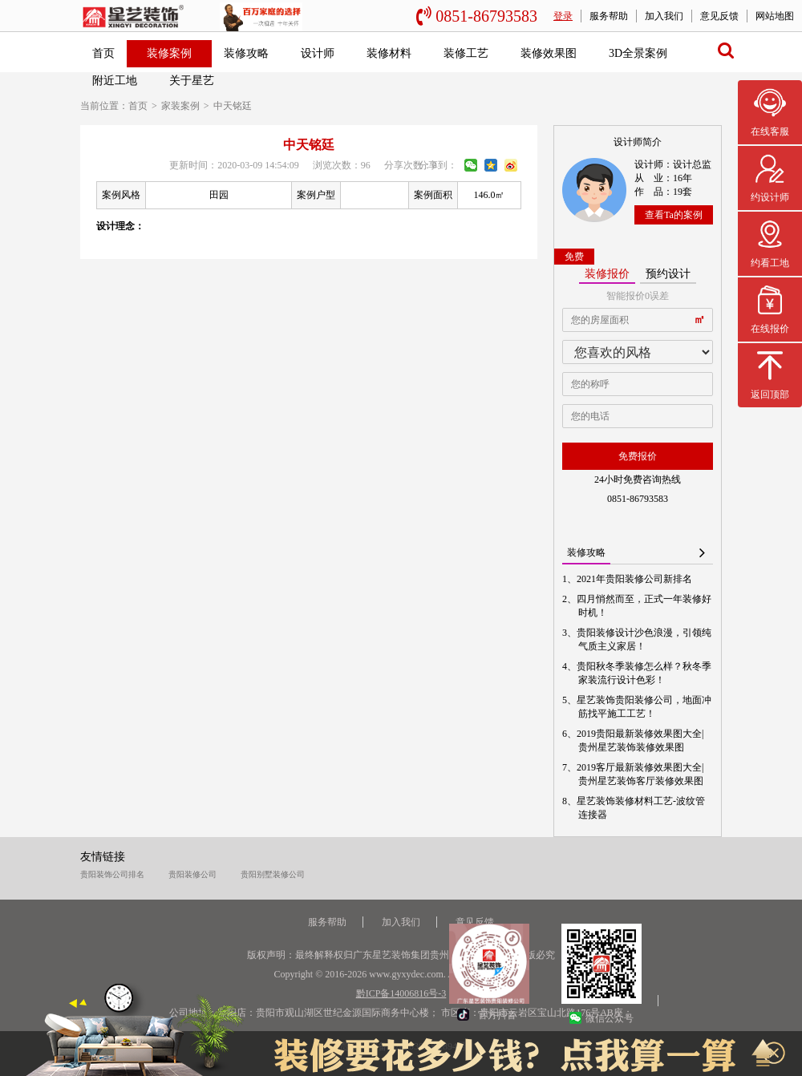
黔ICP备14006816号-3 (401, 993)
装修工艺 (466, 53)
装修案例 (169, 53)
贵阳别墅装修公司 (273, 874)
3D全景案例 (638, 53)
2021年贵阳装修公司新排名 (635, 579)
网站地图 (774, 16)
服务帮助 (608, 16)
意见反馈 (719, 16)
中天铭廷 (232, 105)
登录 (563, 16)
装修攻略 (246, 53)
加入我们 (664, 16)
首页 (103, 53)
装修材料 (389, 53)
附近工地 (114, 81)
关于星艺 (191, 81)
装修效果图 (548, 53)
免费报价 (637, 456)
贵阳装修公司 (192, 874)
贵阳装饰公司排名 (112, 874)
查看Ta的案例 (674, 214)
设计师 (317, 53)
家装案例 (180, 105)
